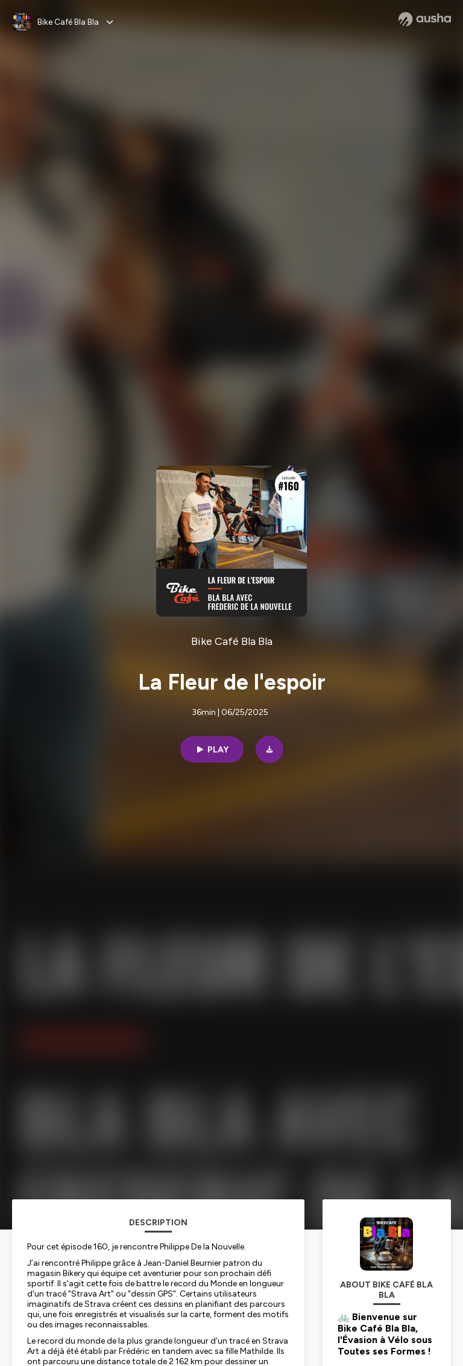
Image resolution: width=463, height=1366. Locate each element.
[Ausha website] (424, 19)
